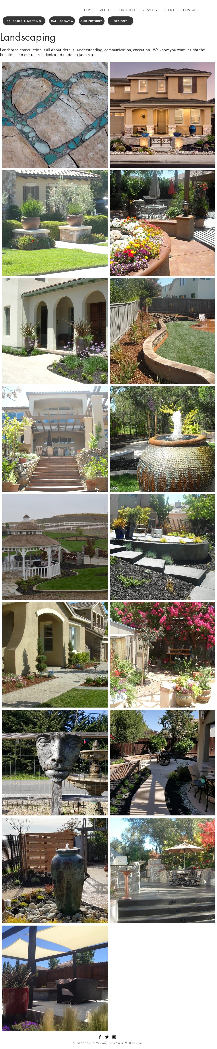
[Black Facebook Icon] (99, 1037)
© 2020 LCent (83, 1043)
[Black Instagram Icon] (114, 1037)
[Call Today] (62, 20)
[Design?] (120, 20)
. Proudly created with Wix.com (118, 1043)
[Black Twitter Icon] (107, 1037)
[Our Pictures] (92, 20)
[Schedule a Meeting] (24, 20)
